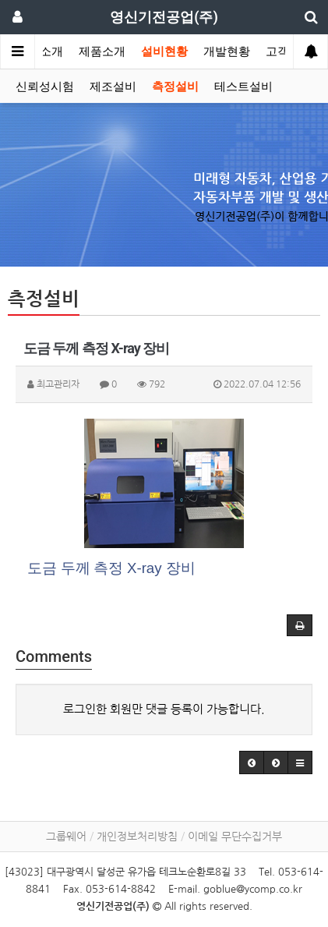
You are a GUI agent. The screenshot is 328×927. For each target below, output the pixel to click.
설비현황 (164, 51)
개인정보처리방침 (137, 836)
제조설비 (113, 87)
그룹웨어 (66, 836)
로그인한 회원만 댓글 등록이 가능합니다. (164, 709)
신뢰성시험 (45, 87)
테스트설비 (243, 87)
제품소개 (102, 51)
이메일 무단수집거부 (235, 836)
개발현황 (226, 51)
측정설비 (175, 87)
